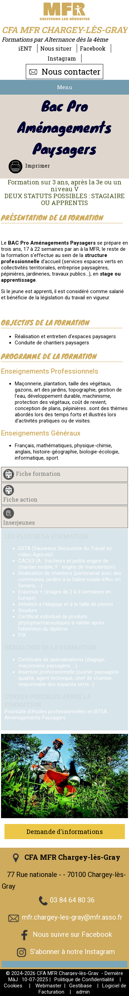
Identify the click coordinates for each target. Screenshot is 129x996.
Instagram (61, 58)
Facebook (93, 48)
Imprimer (36, 165)
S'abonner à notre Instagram (72, 951)
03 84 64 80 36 (72, 900)
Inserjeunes (19, 522)
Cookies (13, 986)
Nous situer (56, 48)
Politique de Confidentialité (84, 979)
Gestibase (80, 986)
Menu (64, 87)
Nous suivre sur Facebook (72, 934)
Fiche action (20, 499)
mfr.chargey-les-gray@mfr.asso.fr (72, 917)
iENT (25, 48)
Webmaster (48, 986)
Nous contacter (64, 71)
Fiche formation (38, 473)
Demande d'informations (64, 831)
